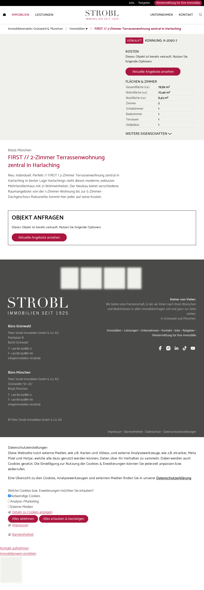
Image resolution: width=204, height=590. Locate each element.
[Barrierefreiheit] (20, 534)
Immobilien (114, 330)
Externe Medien (22, 507)
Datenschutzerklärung (173, 478)
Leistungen (131, 330)
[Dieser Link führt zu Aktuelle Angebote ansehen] (153, 72)
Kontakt (166, 330)
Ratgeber (144, 3)
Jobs (131, 3)
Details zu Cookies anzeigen (32, 512)
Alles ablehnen (23, 519)
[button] (160, 348)
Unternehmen (150, 330)
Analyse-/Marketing (25, 501)
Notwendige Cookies (25, 496)
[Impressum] (18, 525)
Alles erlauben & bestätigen (63, 519)
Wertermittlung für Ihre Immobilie (178, 3)
